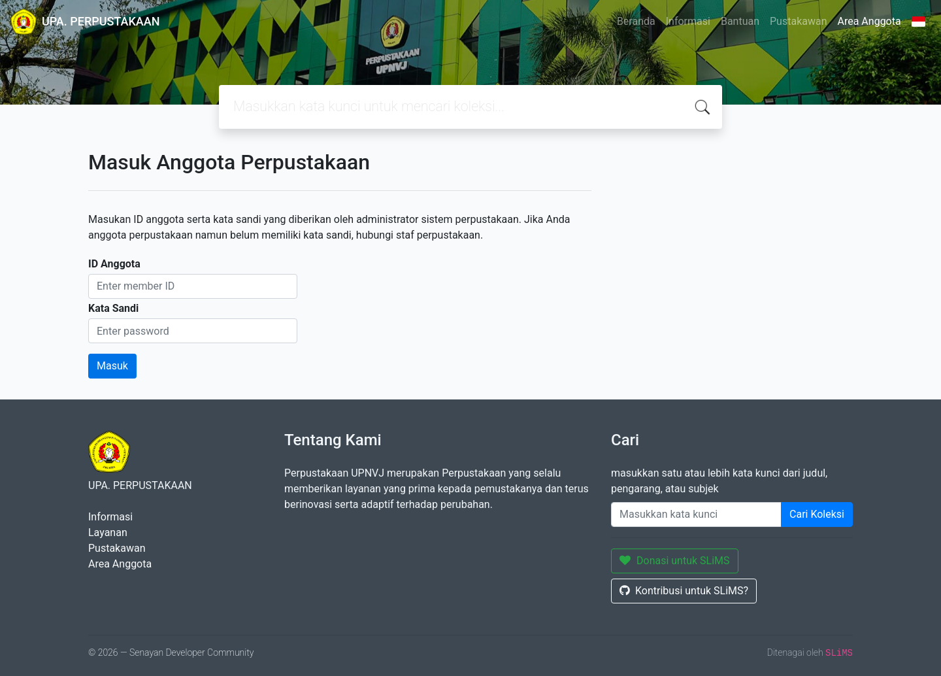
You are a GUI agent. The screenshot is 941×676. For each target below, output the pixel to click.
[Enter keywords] (696, 514)
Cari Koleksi (816, 514)
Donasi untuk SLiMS (674, 560)
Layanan (107, 532)
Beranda (636, 21)
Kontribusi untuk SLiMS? (683, 590)
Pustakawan (798, 21)
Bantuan (740, 21)
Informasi (688, 21)
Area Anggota (869, 21)
